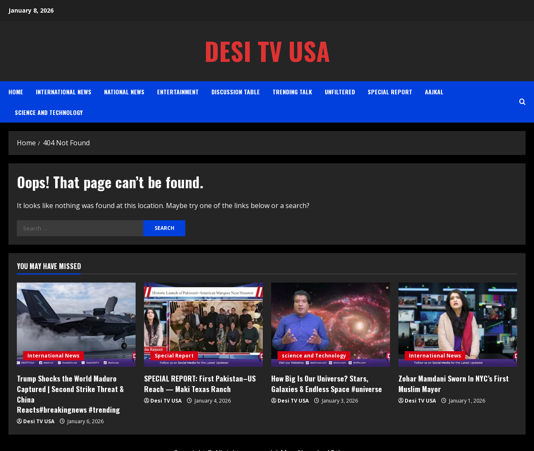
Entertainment (178, 91)
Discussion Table (235, 91)
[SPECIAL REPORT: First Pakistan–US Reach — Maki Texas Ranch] (203, 325)
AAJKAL (434, 91)
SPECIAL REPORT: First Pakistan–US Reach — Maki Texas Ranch (198, 383)
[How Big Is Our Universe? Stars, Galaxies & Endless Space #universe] (330, 325)
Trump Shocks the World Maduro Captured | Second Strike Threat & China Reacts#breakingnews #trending (75, 388)
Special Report (390, 91)
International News (63, 91)
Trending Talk (292, 91)
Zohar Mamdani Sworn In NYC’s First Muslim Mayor (452, 383)
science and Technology (49, 112)
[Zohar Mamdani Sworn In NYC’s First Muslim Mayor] (457, 325)
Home (15, 91)
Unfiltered (340, 91)
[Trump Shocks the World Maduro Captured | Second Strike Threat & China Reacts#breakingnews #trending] (76, 325)
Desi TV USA (267, 50)
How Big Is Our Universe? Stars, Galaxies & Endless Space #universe (324, 383)
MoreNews (297, 441)
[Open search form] (522, 101)
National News (124, 91)
